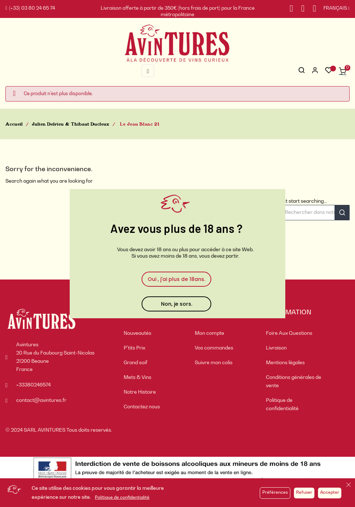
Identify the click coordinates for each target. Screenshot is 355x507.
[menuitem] (154, 333)
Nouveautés (137, 333)
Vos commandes (214, 348)
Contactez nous (142, 406)
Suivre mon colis (213, 362)
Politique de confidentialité (122, 498)
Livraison (276, 348)
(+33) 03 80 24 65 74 (30, 8)
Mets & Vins (137, 377)
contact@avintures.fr (41, 400)
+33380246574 (33, 385)
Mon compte (209, 333)
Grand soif (135, 362)
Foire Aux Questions (289, 333)
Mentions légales (285, 362)
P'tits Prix (134, 348)
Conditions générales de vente (293, 381)
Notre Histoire (140, 392)
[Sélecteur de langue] (333, 8)
